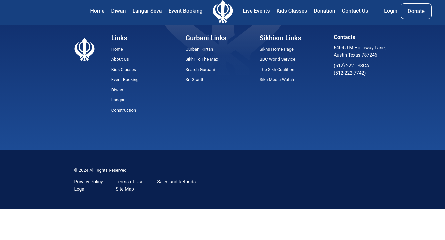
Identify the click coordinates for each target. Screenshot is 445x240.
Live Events (256, 11)
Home (97, 11)
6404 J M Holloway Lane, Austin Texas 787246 (360, 51)
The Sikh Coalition (277, 69)
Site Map (125, 189)
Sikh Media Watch (277, 79)
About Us (120, 59)
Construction (123, 110)
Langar (118, 99)
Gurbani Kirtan (199, 49)
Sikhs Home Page (277, 49)
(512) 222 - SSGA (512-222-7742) (351, 69)
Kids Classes (291, 11)
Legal (80, 189)
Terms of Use (129, 181)
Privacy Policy (88, 181)
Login (390, 11)
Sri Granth (194, 79)
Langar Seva (147, 11)
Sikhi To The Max (201, 59)
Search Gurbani (200, 69)
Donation (324, 11)
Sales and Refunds (176, 181)
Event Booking (186, 11)
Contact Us (355, 11)
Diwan (118, 11)
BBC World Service (277, 59)
